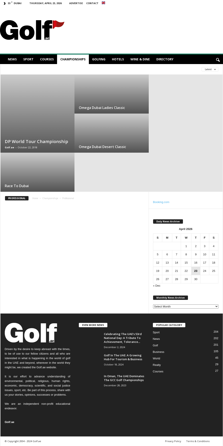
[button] (218, 60)
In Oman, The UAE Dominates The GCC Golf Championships (124, 378)
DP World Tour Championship (36, 141)
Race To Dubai (17, 185)
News (12, 59)
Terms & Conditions (197, 441)
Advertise (76, 3)
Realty (157, 365)
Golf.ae (9, 147)
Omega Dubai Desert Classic (102, 146)
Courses (47, 59)
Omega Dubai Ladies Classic (102, 107)
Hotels (118, 59)
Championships (73, 59)
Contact (92, 3)
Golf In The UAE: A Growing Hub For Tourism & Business (123, 357)
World (156, 358)
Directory (164, 59)
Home (35, 198)
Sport (28, 59)
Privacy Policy (173, 441)
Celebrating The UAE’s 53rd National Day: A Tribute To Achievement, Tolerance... (123, 338)
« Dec (156, 285)
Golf (155, 345)
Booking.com (161, 202)
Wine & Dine (140, 59)
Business (158, 351)
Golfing (98, 59)
